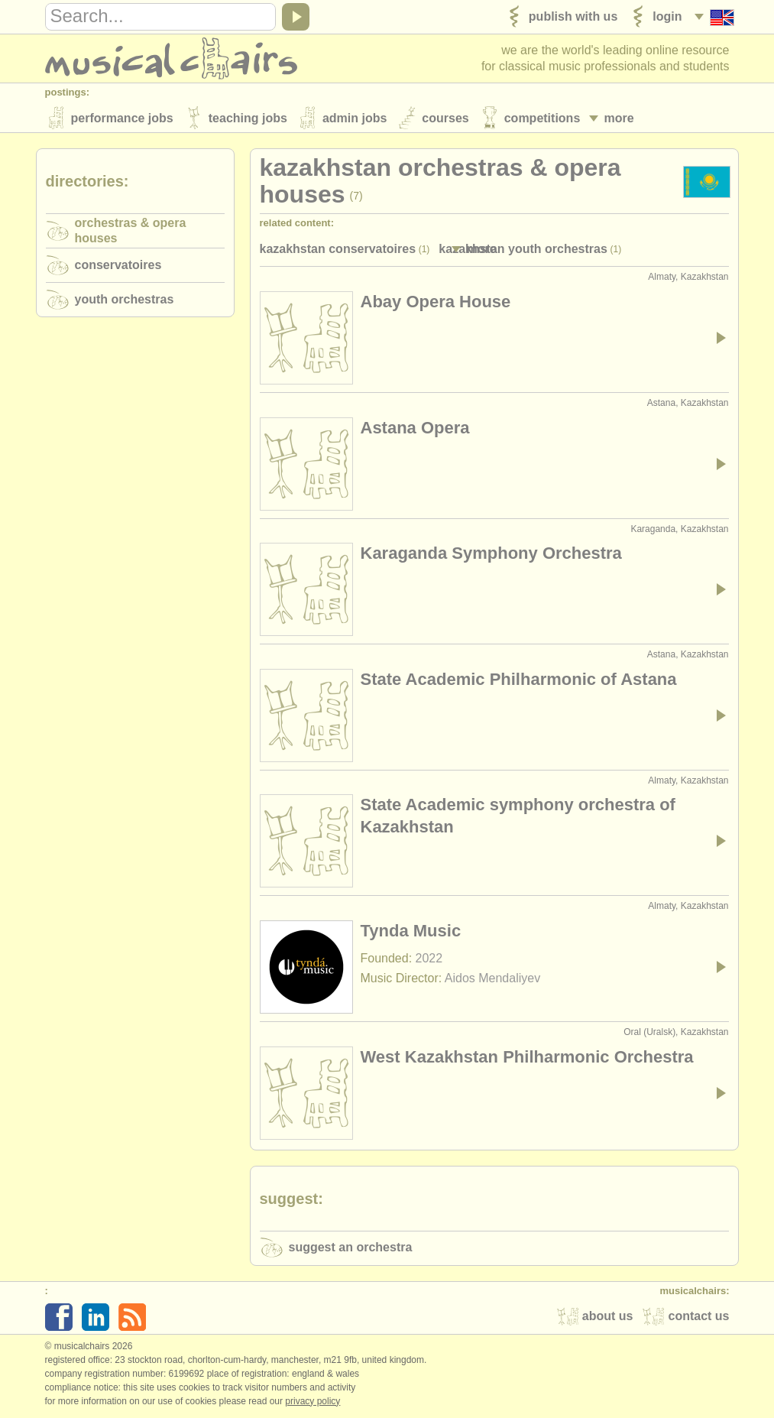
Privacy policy (312, 1402)
